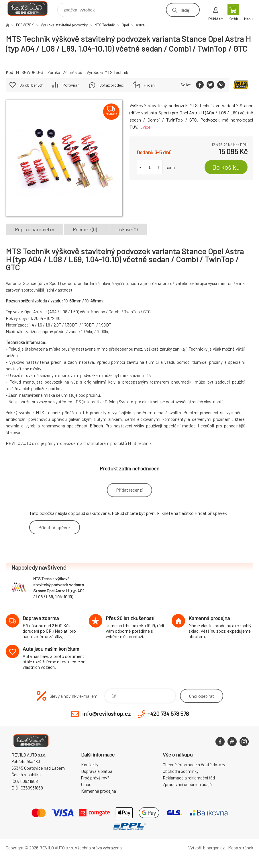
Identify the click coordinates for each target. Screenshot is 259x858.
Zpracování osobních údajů (187, 784)
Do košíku (226, 167)
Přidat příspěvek (54, 527)
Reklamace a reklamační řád (189, 777)
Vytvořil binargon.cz (206, 847)
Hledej (184, 10)
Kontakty (89, 764)
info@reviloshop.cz (106, 713)
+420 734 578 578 (168, 713)
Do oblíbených (31, 85)
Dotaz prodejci (112, 85)
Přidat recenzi (129, 489)
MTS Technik (105, 25)
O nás (86, 784)
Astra (140, 25)
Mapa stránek (240, 847)
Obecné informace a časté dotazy (194, 764)
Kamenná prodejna (98, 790)
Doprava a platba (96, 771)
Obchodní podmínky (181, 771)
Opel (125, 25)
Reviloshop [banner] (31, 8)
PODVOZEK (25, 25)
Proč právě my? (95, 777)
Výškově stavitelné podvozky (64, 25)
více (146, 127)
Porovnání (71, 85)
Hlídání (150, 85)
